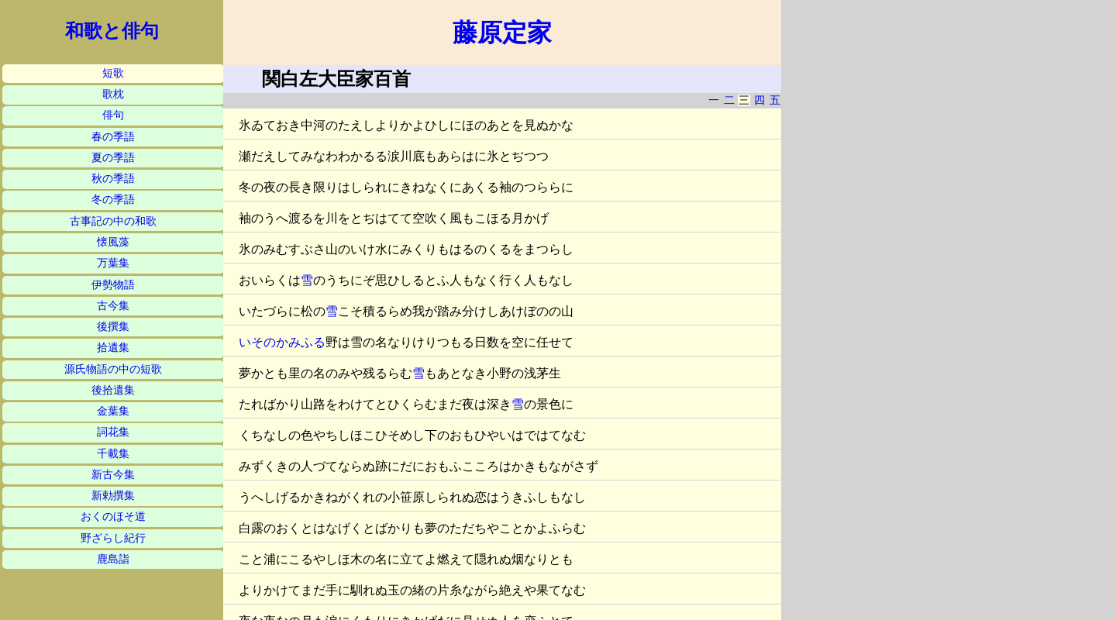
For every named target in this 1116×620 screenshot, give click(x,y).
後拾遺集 (113, 390)
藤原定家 (502, 32)
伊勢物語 (113, 285)
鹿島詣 (113, 559)
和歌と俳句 (112, 31)
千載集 (113, 454)
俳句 (113, 115)
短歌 (113, 73)
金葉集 (113, 411)
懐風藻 (113, 242)
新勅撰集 (113, 495)
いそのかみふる (282, 342)
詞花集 (113, 432)
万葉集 (113, 263)
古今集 (113, 306)
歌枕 (113, 94)
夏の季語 (113, 158)
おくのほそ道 (113, 516)
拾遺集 (113, 347)
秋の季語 (113, 178)
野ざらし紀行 (113, 538)
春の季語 (113, 137)
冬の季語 (113, 199)
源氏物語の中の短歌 (113, 369)
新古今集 (113, 474)
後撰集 (113, 326)
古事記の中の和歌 (113, 221)
